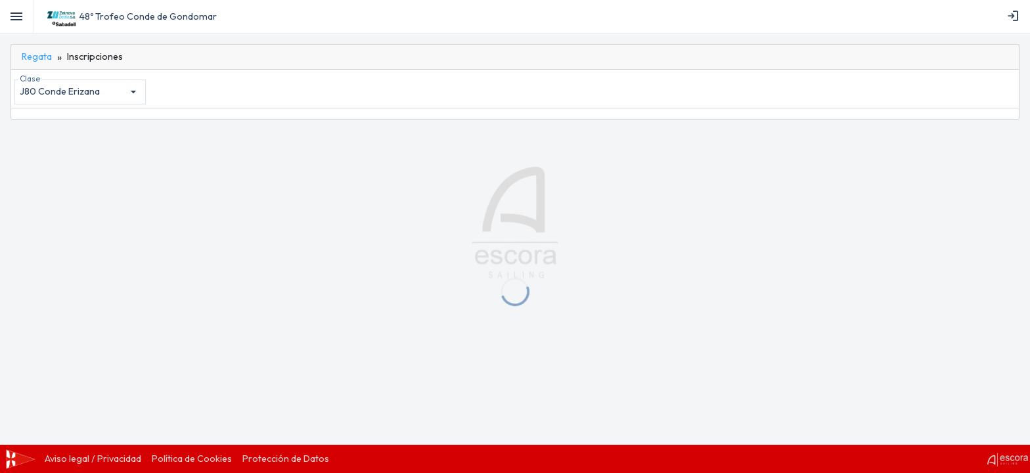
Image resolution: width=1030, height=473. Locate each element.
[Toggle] (17, 16)
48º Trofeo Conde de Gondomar (148, 16)
